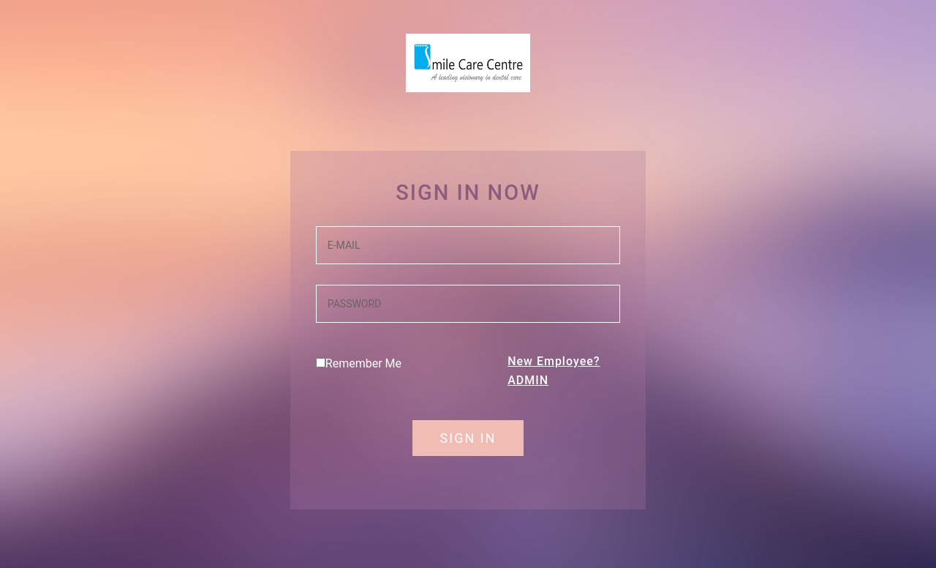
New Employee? (553, 361)
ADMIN (527, 380)
